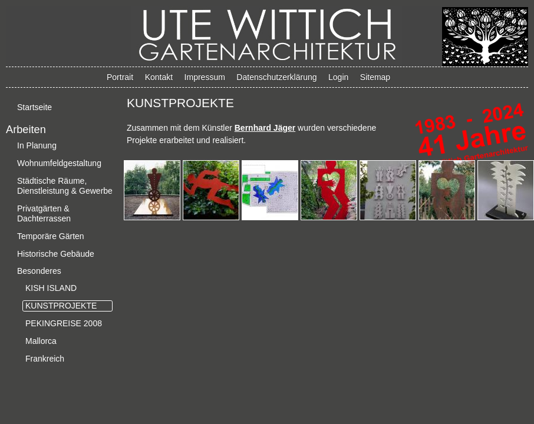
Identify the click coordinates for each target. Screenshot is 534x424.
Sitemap (375, 77)
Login (338, 77)
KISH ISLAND (51, 288)
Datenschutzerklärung (276, 77)
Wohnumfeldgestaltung (59, 163)
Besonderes (39, 271)
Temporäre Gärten (50, 236)
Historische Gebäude (55, 254)
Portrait (120, 77)
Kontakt (159, 77)
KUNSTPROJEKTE (61, 305)
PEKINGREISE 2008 (63, 323)
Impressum (204, 77)
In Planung (37, 145)
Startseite (34, 107)
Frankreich (44, 358)
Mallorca (41, 341)
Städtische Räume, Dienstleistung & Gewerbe (65, 186)
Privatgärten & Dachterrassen (44, 213)
